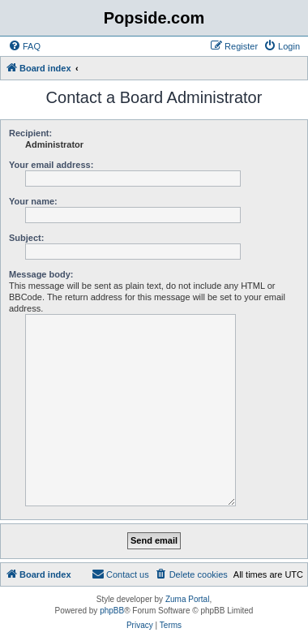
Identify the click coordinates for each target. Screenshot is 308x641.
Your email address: (51, 165)
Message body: (41, 274)
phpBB (112, 610)
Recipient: (30, 133)
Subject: (26, 238)
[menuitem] (24, 46)
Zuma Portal (187, 599)
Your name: (33, 201)
